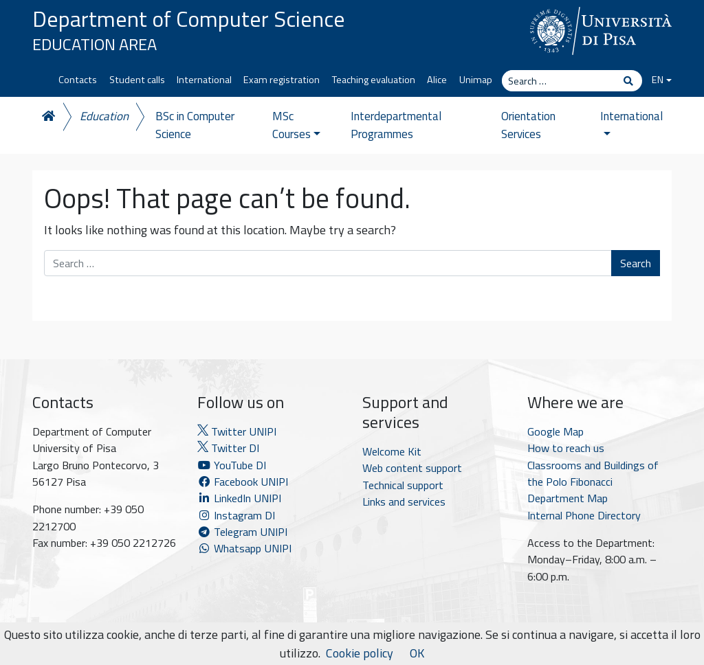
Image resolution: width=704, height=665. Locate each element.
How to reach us (565, 448)
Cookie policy (359, 653)
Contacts (77, 79)
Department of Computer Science (188, 18)
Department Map (567, 498)
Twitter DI (228, 448)
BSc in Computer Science (194, 125)
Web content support (412, 468)
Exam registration (281, 79)
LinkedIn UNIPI (239, 498)
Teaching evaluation (373, 79)
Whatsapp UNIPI (244, 548)
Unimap (475, 79)
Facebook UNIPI (242, 481)
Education (104, 116)
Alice (437, 79)
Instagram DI (236, 515)
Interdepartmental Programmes (396, 125)
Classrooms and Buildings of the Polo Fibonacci (593, 473)
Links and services (404, 501)
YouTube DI (233, 465)
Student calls (137, 79)
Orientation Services (528, 125)
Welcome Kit (391, 451)
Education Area (94, 44)
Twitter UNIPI (236, 431)
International (204, 79)
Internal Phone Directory (584, 515)
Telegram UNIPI (242, 531)
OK (417, 653)
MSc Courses (296, 125)
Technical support (402, 485)
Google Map (555, 431)
